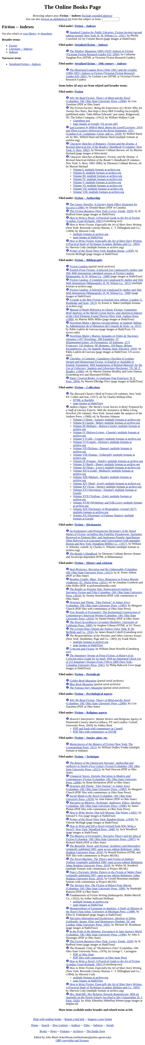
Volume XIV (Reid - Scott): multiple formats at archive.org (107, 483)
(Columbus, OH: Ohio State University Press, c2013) (102, 571)
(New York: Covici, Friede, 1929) (101, 211)
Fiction (13, 45)
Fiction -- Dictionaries (88, 524)
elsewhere (46, 33)
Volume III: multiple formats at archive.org (97, 176)
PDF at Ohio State (83, 954)
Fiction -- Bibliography (88, 260)
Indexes (13, 52)
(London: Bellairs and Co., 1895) (104, 242)
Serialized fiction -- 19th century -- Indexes (101, 63)
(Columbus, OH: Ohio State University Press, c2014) (104, 592)
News (53, 1031)
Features (65, 1031)
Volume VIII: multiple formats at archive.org (98, 191)
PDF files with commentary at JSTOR (94, 731)
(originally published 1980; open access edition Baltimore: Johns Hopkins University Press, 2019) (104, 862)
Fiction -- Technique (87, 756)
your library (29, 33)
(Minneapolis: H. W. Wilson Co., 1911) (104, 281)
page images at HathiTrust (88, 237)
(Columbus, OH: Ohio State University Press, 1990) (98, 887)
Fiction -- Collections (87, 387)
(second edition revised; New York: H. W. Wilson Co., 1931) (104, 34)
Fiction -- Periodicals (87, 674)
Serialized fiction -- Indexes (25, 64)
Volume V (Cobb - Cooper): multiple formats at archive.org (107, 438)
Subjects (98, 1025)
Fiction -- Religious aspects (91, 712)
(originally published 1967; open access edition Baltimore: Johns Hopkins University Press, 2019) (104, 875)
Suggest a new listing (100, 1019)
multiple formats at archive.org (90, 234)
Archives (78, 1031)
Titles (86, 1025)
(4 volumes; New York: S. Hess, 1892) (104, 147)
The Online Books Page (72, 7)
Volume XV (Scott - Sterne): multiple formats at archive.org (107, 486)
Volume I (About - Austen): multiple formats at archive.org (106, 419)
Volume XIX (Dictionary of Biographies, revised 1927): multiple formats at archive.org (105, 511)
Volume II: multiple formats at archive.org (97, 172)
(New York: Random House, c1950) (102, 250)
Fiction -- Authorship (87, 197)
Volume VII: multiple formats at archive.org (98, 188)
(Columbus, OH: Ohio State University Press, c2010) (103, 615)
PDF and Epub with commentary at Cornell (98, 728)
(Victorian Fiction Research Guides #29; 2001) (101, 73)
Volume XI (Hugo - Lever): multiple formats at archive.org (106, 467)
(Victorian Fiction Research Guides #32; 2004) (99, 53)
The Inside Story (95, 1031)
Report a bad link (74, 1019)
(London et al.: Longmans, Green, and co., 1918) (104, 130)
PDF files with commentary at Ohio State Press (100, 957)
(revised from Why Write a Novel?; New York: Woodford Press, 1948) (101, 828)
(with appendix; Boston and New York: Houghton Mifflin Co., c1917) (104, 537)
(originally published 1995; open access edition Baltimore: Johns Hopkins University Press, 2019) (103, 849)
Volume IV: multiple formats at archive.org (97, 179)
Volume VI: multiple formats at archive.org (97, 185)
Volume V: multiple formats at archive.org (97, 182)
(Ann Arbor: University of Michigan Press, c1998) (104, 910)
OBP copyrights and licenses (72, 1040)
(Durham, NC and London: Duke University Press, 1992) (101, 921)
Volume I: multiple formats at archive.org (96, 169)
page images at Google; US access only (95, 123)
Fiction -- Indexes (85, 25)
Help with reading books (47, 1019)
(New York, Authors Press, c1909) (104, 314)
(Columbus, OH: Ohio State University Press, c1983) (98, 604)
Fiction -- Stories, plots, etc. (91, 737)
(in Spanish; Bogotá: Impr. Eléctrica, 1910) (102, 342)
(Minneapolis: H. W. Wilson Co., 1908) (104, 291)
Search (45, 1025)
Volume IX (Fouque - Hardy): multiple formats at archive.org (108, 461)
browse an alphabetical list (56, 19)
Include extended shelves (96, 15)
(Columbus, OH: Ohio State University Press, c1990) (104, 933)
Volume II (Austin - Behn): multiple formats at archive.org (106, 422)
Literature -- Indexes (20, 48)
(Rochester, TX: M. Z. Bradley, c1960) (104, 365)
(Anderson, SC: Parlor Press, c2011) (102, 581)
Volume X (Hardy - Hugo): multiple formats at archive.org (106, 464)
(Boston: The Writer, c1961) (103, 812)
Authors (75, 1025)
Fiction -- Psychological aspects (93, 693)
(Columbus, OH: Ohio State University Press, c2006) (98, 99)
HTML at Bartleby (83, 400)
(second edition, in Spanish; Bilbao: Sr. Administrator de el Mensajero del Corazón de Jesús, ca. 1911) (104, 324)
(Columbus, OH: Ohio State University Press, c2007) (103, 838)
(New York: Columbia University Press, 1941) (103, 660)
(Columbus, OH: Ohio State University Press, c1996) (103, 804)
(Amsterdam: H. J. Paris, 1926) (104, 997)
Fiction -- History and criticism (93, 562)
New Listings (60, 1025)
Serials (110, 1025)
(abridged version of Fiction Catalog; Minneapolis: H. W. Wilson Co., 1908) (104, 273)
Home (34, 1025)
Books (43, 1031)
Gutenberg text (81, 120)
